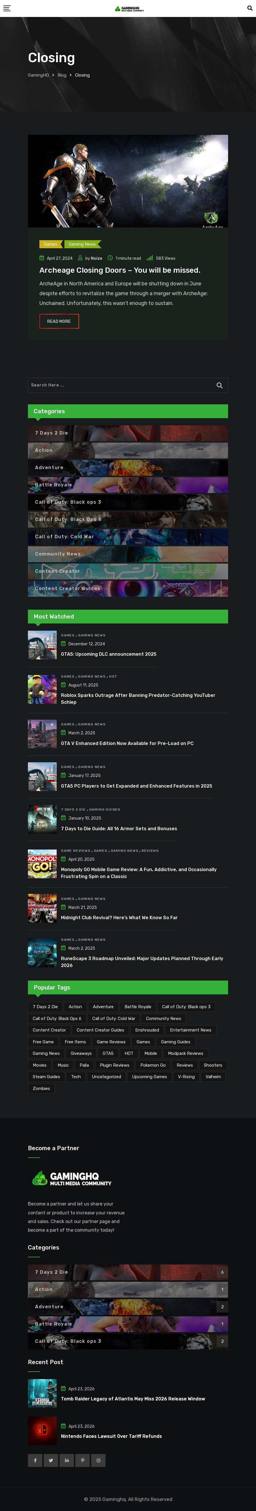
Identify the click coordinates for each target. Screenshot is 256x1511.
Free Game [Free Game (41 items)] (43, 1041)
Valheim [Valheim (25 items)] (213, 1076)
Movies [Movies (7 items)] (40, 1065)
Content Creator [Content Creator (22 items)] (49, 1030)
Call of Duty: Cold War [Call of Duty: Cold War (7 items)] (113, 1018)
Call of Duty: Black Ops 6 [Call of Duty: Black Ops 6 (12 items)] (57, 1018)
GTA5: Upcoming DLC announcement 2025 (108, 654)
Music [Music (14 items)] (63, 1065)
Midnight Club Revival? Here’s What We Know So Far (119, 917)
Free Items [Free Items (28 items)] (75, 1041)
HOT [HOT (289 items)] (129, 1053)
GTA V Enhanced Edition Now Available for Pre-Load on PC (127, 743)
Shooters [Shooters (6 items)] (213, 1065)
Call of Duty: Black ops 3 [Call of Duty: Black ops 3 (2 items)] (186, 1006)
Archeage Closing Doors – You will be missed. (119, 270)
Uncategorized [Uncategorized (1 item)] (106, 1076)
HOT (113, 676)
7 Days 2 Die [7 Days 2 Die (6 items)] (45, 1006)
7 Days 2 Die (73, 809)
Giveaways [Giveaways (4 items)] (81, 1053)
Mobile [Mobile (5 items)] (150, 1053)
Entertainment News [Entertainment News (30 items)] (190, 1030)
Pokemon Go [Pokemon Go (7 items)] (153, 1065)
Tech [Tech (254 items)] (76, 1076)
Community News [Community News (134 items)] (163, 1018)
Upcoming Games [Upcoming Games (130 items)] (149, 1076)
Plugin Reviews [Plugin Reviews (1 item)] (114, 1065)
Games (67, 635)
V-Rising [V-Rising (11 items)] (186, 1076)
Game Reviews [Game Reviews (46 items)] (111, 1041)
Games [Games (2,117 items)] (143, 1041)
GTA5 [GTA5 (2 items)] (108, 1053)
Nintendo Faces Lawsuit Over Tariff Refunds (111, 1436)
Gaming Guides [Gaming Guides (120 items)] (175, 1041)
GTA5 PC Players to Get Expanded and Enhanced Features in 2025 (136, 786)
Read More (59, 321)
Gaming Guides (104, 809)
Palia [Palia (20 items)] (84, 1065)
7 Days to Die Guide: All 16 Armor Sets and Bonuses (119, 828)
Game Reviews (75, 851)
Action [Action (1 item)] (75, 1006)
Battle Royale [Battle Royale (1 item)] (138, 1006)
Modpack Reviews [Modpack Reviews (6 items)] (185, 1053)
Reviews (150, 851)
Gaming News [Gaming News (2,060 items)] (46, 1053)
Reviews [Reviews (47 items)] (185, 1065)
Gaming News (92, 635)
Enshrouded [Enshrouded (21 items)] (147, 1030)
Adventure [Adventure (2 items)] (103, 1006)
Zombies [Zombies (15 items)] (41, 1088)
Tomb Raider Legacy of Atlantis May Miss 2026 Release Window (133, 1399)
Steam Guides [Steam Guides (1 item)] (46, 1076)
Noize (96, 258)
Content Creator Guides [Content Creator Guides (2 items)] (100, 1030)
